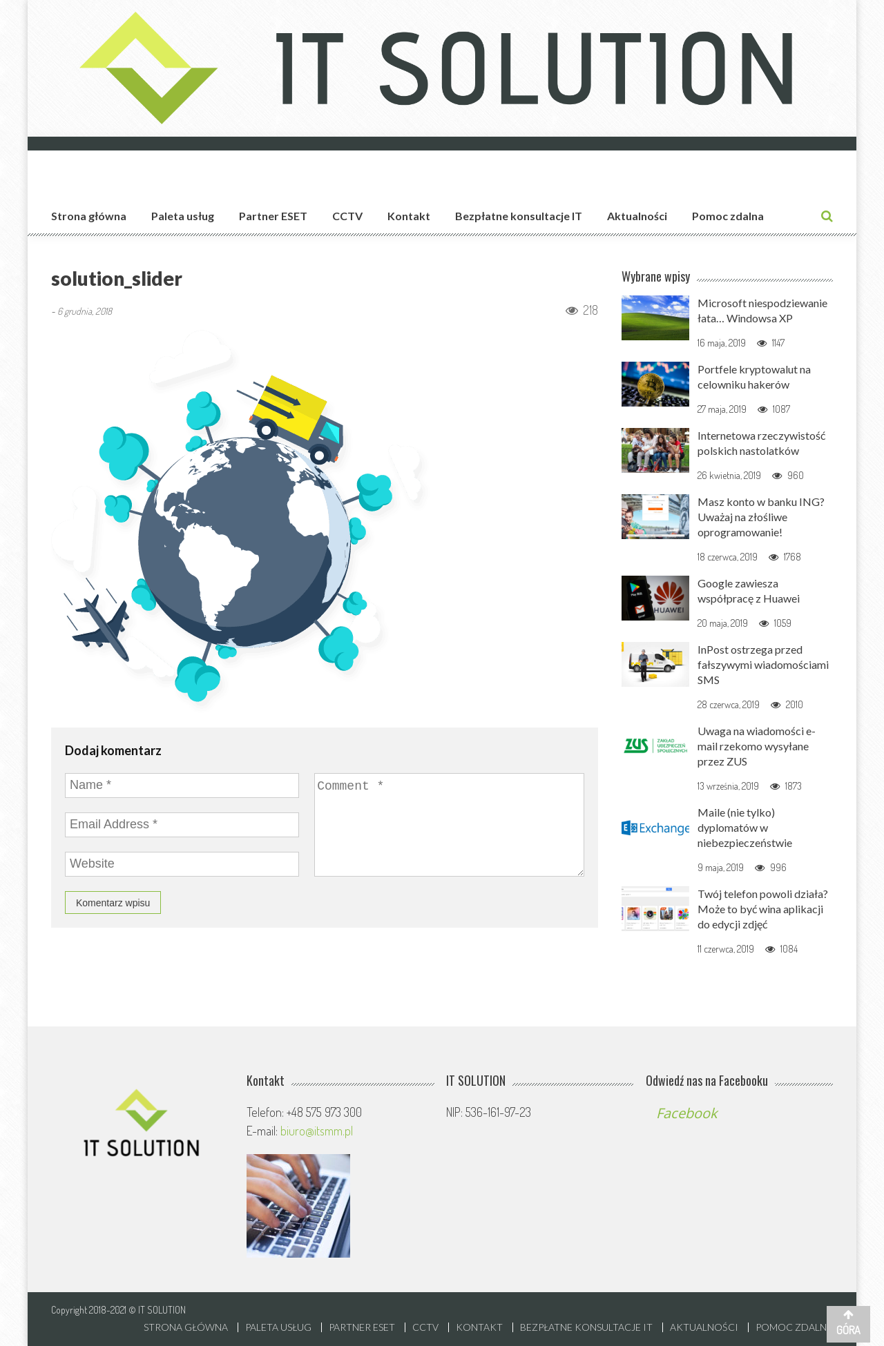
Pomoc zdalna (728, 215)
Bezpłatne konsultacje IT (518, 215)
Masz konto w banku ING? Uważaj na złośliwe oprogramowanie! (761, 516)
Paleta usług (182, 215)
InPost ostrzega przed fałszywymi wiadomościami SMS (763, 664)
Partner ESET (273, 215)
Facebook (687, 1113)
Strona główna (88, 215)
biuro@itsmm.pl (316, 1130)
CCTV (347, 215)
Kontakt (408, 215)
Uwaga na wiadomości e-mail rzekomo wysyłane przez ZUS (757, 746)
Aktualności (637, 215)
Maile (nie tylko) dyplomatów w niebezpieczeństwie (745, 827)
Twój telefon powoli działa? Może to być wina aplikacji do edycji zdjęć (763, 908)
